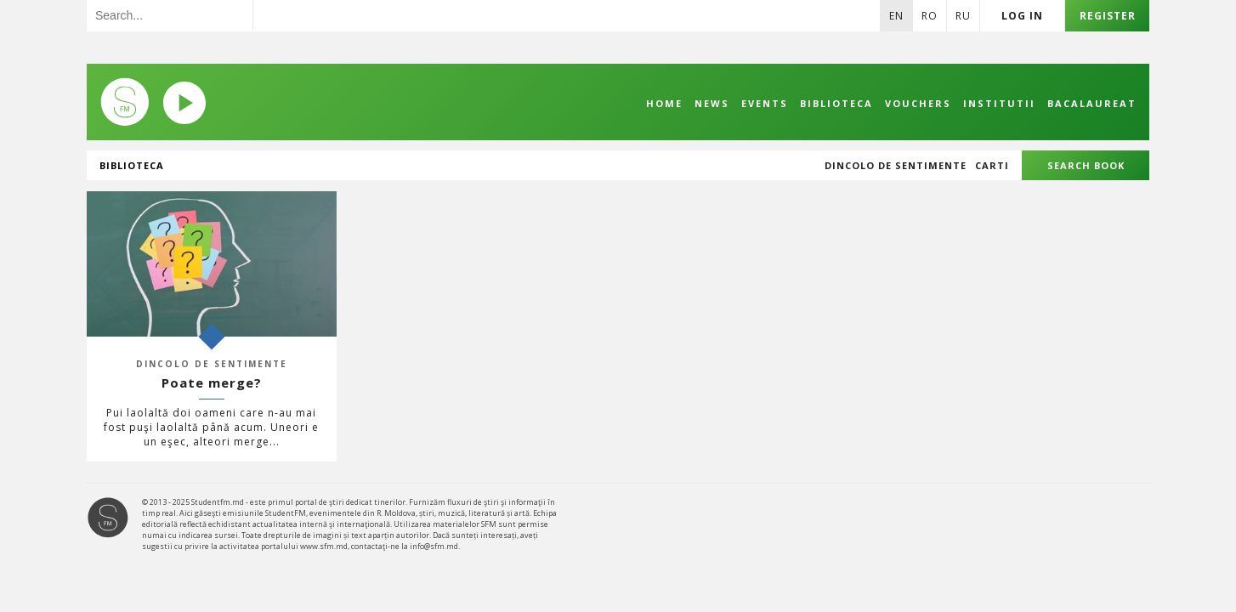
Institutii (999, 103)
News (712, 103)
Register (1108, 15)
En (896, 15)
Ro (929, 15)
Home (664, 103)
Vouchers (918, 103)
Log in (1022, 15)
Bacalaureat (1092, 103)
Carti (992, 165)
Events (764, 103)
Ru (963, 15)
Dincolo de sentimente (896, 165)
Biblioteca (836, 103)
